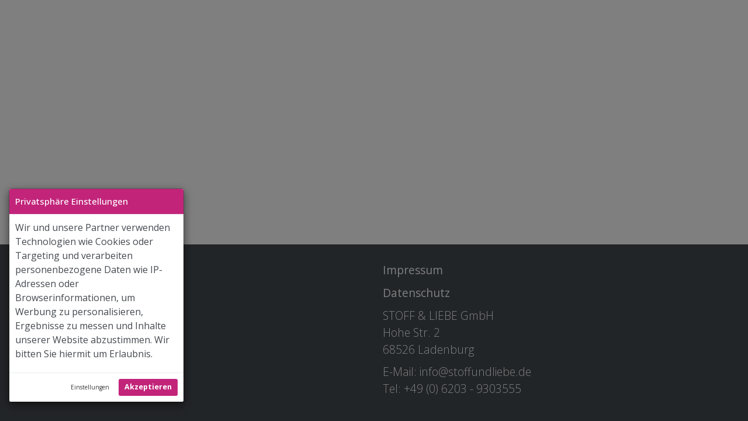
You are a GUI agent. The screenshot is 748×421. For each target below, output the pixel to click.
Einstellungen (90, 387)
